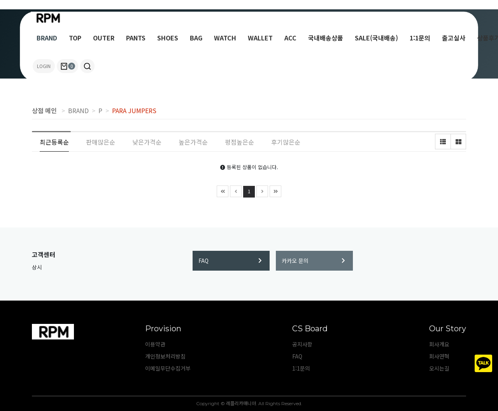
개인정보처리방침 (165, 356)
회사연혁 (439, 356)
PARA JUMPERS (134, 110)
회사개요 (439, 344)
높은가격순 (193, 142)
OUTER (103, 37)
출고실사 (453, 37)
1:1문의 (420, 37)
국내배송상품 (325, 37)
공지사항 (302, 344)
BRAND (47, 37)
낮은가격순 (146, 142)
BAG (196, 37)
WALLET (260, 37)
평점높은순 (239, 142)
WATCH (225, 37)
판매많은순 (100, 142)
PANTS (136, 37)
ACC (290, 37)
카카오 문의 (313, 260)
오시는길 (439, 368)
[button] (87, 66)
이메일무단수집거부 (168, 368)
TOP (75, 37)
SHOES (167, 37)
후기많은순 (285, 142)
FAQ (230, 260)
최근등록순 (54, 142)
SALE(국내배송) (376, 37)
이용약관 (155, 344)
